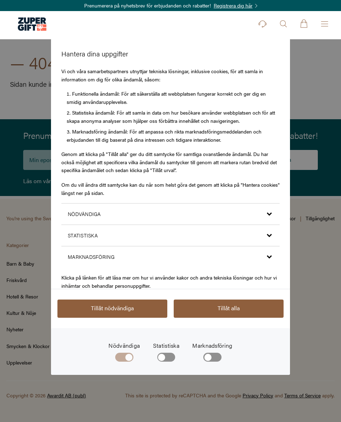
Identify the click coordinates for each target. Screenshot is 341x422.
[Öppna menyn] (324, 24)
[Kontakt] (262, 24)
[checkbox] (166, 358)
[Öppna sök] (283, 24)
